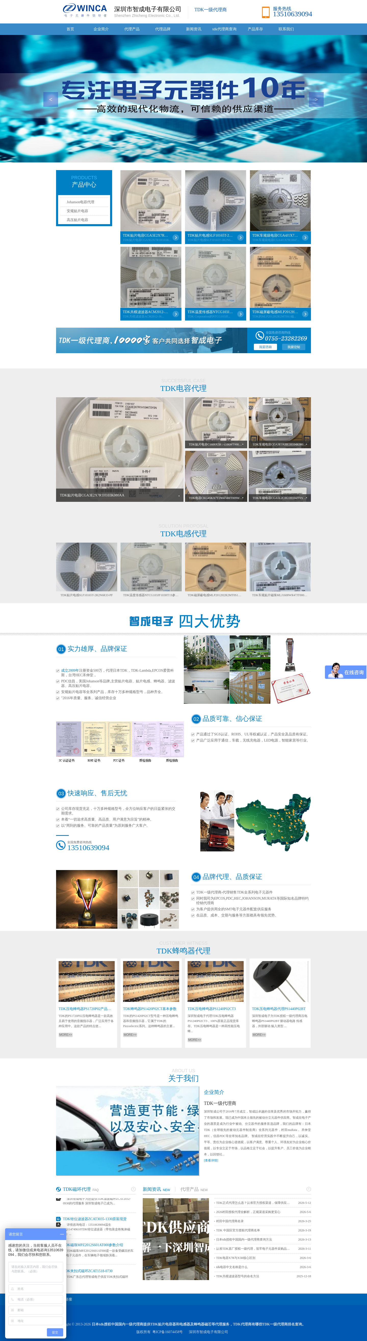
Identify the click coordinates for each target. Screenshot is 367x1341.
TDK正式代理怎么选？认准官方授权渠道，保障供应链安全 (254, 1203)
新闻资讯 (193, 29)
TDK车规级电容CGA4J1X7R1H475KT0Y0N (275, 235)
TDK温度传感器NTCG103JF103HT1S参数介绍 (210, 312)
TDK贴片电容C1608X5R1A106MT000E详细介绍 (221, 444)
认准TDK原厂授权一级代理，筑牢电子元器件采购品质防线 (254, 1248)
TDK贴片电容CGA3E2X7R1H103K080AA (146, 235)
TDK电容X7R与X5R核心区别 (235, 1258)
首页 (70, 29)
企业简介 (101, 29)
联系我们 (286, 29)
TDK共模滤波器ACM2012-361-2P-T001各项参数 (146, 312)
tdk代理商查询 (224, 29)
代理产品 (132, 29)
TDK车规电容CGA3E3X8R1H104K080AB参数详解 (286, 444)
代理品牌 (163, 29)
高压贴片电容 (77, 220)
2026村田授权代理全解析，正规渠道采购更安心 (248, 1212)
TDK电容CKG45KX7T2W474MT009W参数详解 (220, 498)
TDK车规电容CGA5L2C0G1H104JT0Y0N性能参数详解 (289, 498)
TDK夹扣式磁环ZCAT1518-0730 (87, 1273)
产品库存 (255, 29)
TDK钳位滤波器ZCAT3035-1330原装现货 (95, 1221)
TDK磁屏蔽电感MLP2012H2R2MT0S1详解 (275, 312)
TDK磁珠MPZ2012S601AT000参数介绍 (93, 1247)
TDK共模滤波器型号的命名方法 (237, 1276)
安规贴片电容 (77, 211)
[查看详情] (211, 1160)
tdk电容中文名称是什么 (231, 1267)
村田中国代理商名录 (230, 1221)
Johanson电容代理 (80, 202)
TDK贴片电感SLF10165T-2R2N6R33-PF (210, 235)
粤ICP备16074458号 (167, 1332)
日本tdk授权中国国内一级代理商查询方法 (244, 1239)
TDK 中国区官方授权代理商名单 (238, 1230)
